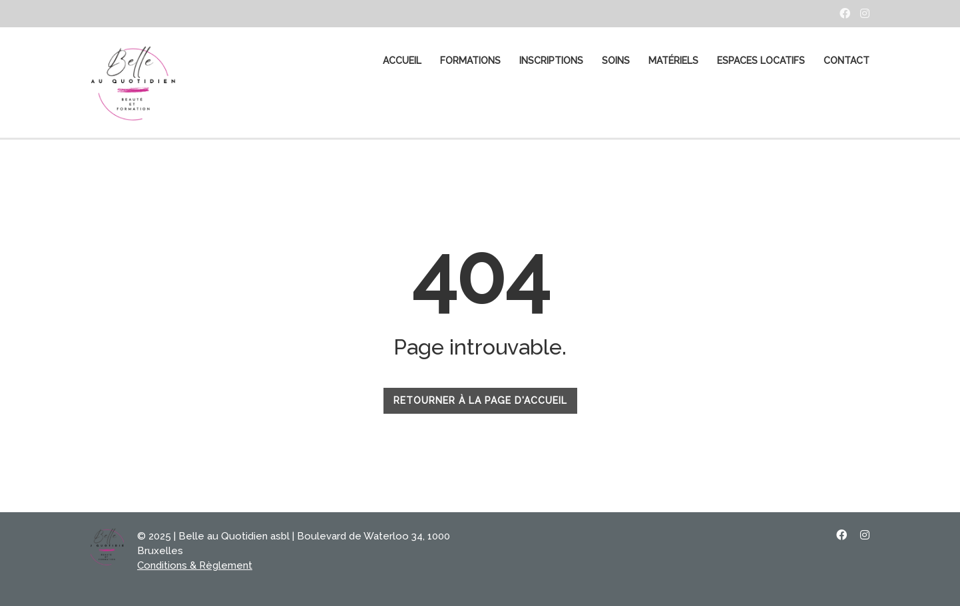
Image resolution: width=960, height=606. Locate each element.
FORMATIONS (470, 60)
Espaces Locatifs (761, 60)
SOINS (616, 60)
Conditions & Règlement (194, 565)
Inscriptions (551, 60)
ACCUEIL (402, 60)
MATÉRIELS (673, 60)
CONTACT (846, 60)
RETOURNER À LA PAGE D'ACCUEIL (480, 400)
